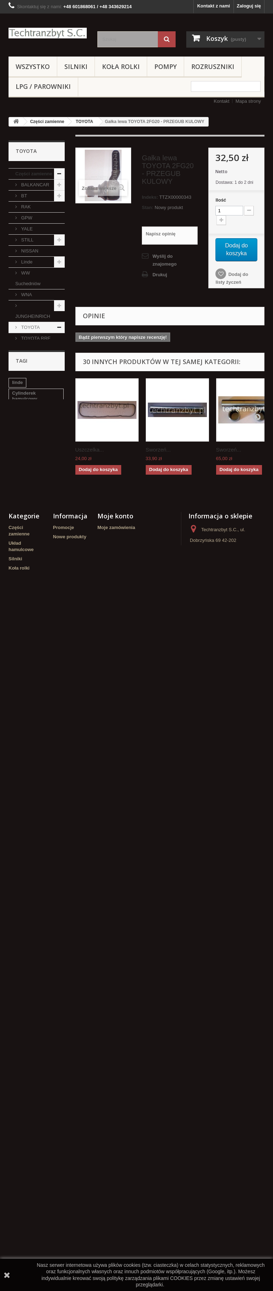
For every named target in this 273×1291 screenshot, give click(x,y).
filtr (16, 938)
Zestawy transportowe (29, 836)
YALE (26, 228)
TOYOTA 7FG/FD (27, 430)
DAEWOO (31, 633)
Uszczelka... (89, 450)
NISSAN (29, 251)
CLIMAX (29, 600)
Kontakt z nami (213, 6)
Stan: (148, 207)
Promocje (63, 1053)
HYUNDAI (25, 819)
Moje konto (115, 1041)
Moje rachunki (112, 1062)
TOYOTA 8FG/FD (27, 452)
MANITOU (31, 622)
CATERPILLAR (36, 567)
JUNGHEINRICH (32, 316)
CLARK (28, 468)
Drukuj (159, 274)
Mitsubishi (31, 523)
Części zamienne (47, 121)
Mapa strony (248, 101)
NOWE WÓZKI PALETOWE (30, 759)
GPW (26, 217)
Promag (28, 611)
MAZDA (28, 545)
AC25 (26, 490)
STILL (26, 239)
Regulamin (64, 1115)
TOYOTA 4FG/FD (27, 365)
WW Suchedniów (28, 278)
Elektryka (25, 852)
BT (23, 195)
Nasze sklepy (67, 1087)
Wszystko (33, 66)
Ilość (220, 200)
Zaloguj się (249, 6)
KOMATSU (32, 479)
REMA (22, 743)
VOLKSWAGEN (31, 512)
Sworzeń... (158, 450)
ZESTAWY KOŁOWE (26, 781)
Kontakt (221, 101)
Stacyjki (24, 797)
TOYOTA (84, 121)
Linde (26, 262)
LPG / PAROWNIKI (43, 86)
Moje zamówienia (116, 1053)
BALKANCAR (34, 184)
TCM (25, 578)
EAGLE (28, 534)
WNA (26, 294)
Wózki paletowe (32, 699)
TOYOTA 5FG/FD (27, 387)
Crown (22, 808)
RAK (25, 206)
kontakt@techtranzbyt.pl (215, 1124)
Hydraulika (27, 710)
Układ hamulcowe (28, 650)
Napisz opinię (161, 233)
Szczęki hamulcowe (33, 970)
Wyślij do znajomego (164, 260)
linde (17, 911)
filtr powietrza (43, 938)
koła (16, 960)
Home (59, 1106)
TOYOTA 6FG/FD (27, 409)
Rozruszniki (212, 66)
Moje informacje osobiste (125, 1081)
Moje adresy (110, 1071)
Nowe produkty (69, 1062)
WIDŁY (22, 863)
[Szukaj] (167, 39)
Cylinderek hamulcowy (24, 925)
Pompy (165, 66)
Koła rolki (121, 66)
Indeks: (150, 197)
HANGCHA (32, 589)
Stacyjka (21, 949)
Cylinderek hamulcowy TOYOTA (34, 984)
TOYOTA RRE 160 (32, 344)
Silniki (75, 66)
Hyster (27, 556)
